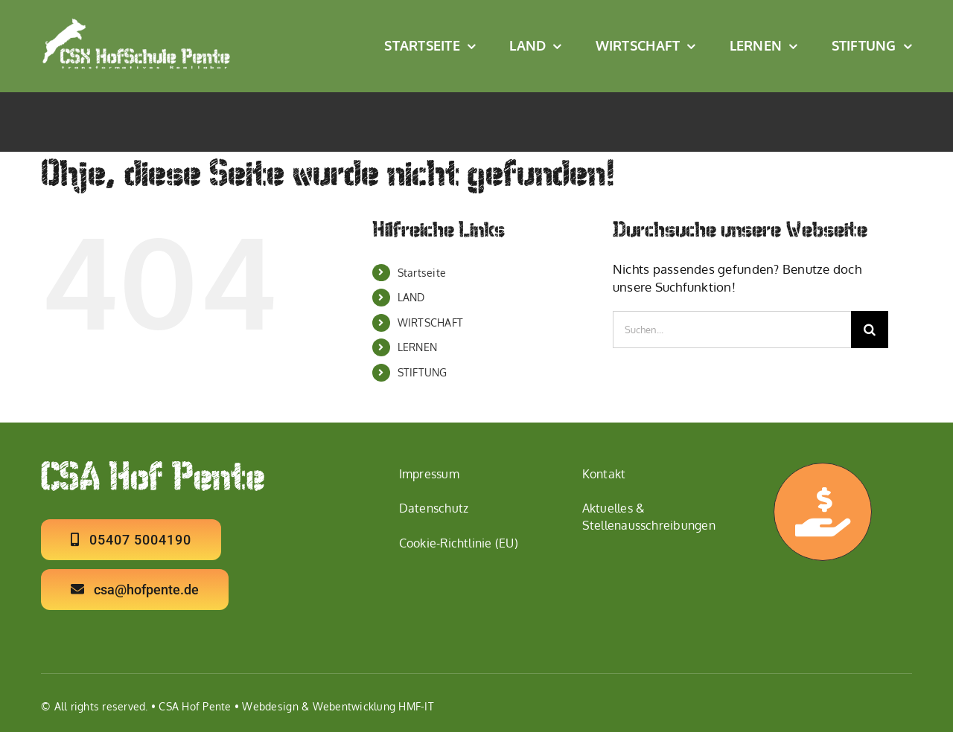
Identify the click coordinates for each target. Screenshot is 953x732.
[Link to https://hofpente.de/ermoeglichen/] (823, 512)
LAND (411, 297)
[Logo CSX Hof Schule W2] (136, 23)
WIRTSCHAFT (431, 322)
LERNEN (418, 347)
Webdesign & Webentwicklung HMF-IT (337, 706)
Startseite (422, 272)
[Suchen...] (732, 329)
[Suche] (869, 329)
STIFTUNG (422, 372)
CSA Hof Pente (195, 706)
